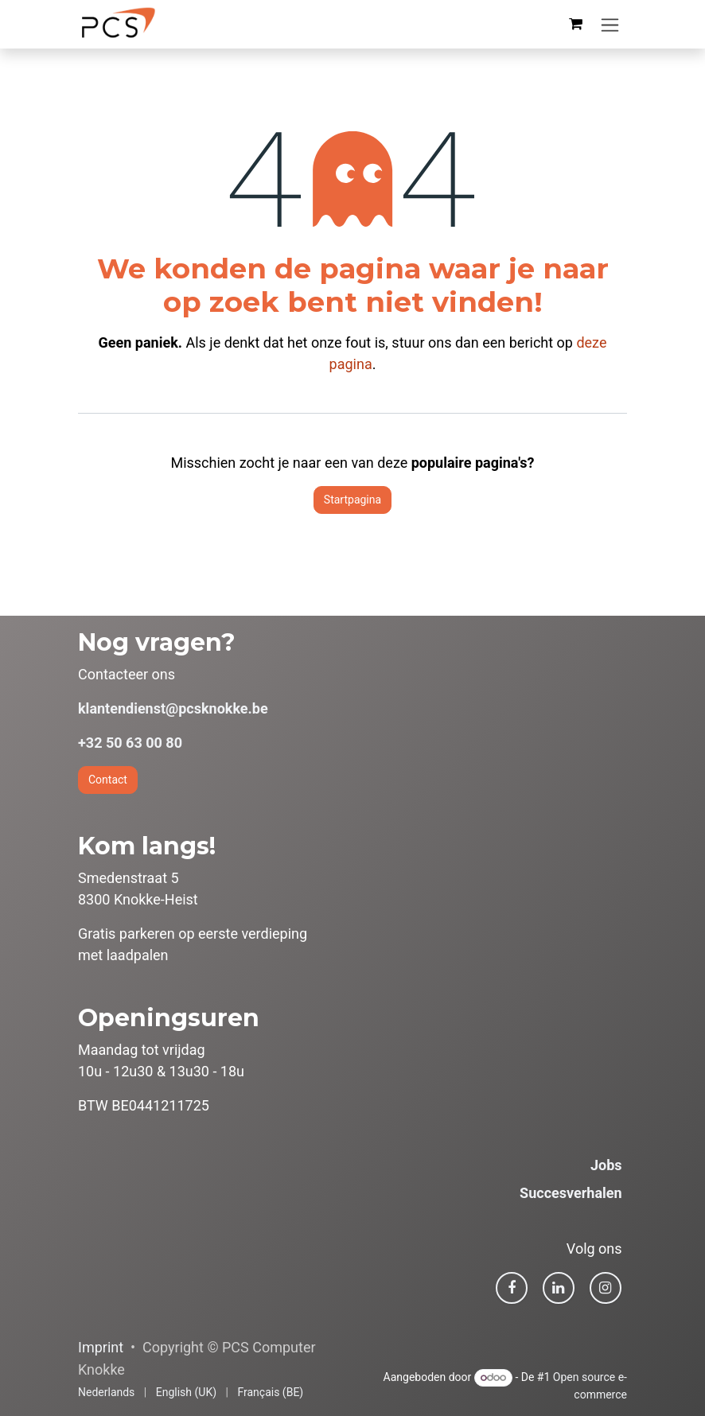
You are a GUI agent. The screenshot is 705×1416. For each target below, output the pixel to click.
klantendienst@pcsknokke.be (173, 708)
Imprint (100, 1347)
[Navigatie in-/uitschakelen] (610, 24)
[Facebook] (512, 1288)
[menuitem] (106, 1392)
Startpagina (352, 499)
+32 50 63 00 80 (130, 742)
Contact (107, 779)
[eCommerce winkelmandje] (575, 23)
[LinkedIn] (558, 1288)
